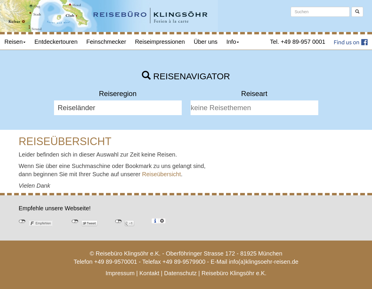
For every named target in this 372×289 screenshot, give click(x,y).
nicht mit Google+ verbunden (118, 221)
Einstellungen (162, 221)
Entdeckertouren (56, 41)
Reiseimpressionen (160, 41)
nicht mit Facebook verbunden (22, 221)
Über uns (206, 41)
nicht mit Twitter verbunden (75, 221)
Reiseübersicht (161, 174)
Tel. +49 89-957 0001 (298, 41)
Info (232, 41)
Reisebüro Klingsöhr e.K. (233, 273)
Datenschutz (180, 273)
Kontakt (149, 273)
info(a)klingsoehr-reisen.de (264, 261)
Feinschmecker (106, 41)
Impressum (119, 273)
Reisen (15, 41)
